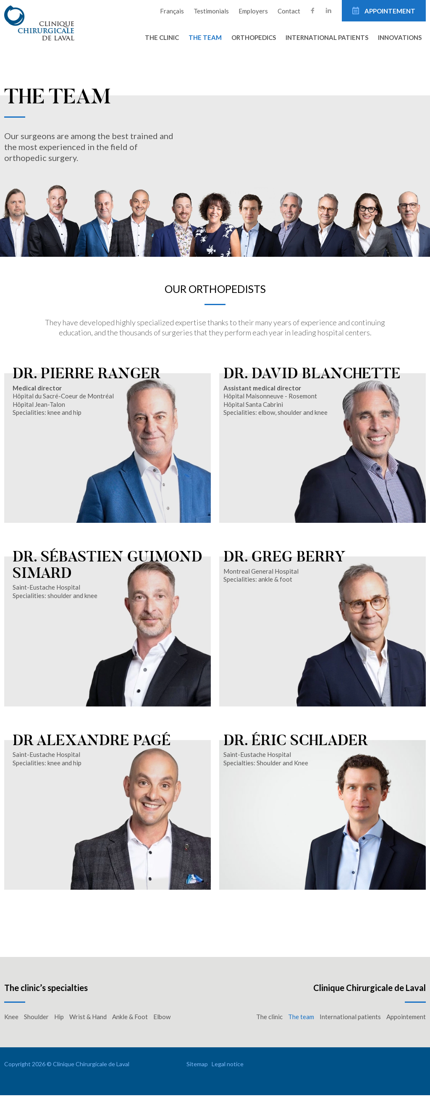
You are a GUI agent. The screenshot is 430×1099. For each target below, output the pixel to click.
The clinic (162, 37)
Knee (11, 1020)
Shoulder (36, 1020)
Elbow (161, 1020)
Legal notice (228, 1067)
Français (172, 11)
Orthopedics (253, 37)
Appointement (389, 11)
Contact (289, 11)
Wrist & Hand (88, 1020)
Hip (59, 1020)
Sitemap (197, 1067)
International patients (327, 37)
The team (205, 37)
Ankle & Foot (130, 1020)
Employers (253, 11)
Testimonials (211, 11)
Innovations (400, 37)
